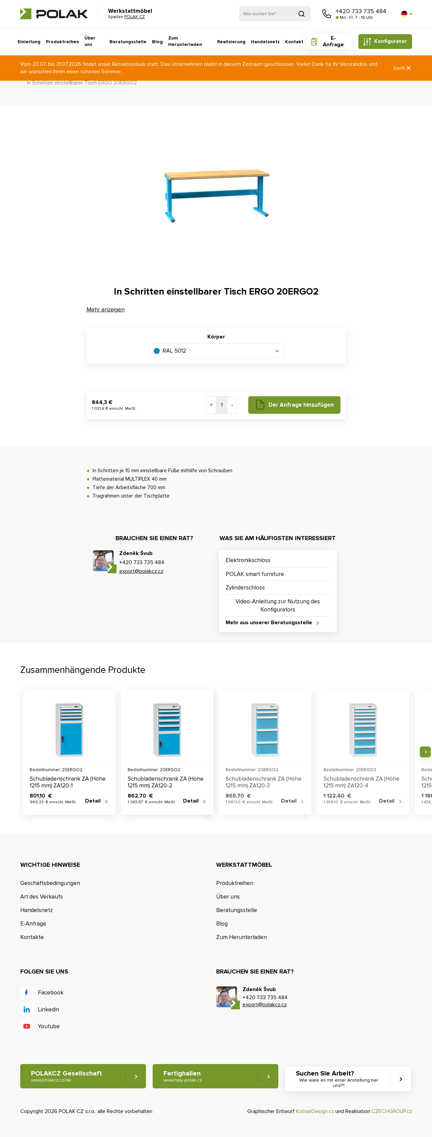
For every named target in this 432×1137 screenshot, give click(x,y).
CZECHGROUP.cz (392, 1111)
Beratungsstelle (128, 42)
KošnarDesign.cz (315, 1111)
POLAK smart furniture (255, 574)
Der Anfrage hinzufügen (301, 404)
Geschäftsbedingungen (50, 883)
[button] (406, 14)
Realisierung (231, 42)
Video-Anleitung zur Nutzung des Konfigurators (277, 605)
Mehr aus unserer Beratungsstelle (269, 623)
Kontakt (294, 42)
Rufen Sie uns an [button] (326, 14)
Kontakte (32, 937)
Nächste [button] (425, 752)
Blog (157, 42)
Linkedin (48, 1009)
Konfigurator (390, 41)
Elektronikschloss (248, 560)
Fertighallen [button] (182, 1076)
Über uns (90, 41)
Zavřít (402, 68)
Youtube (49, 1026)
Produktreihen (62, 42)
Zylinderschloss (245, 587)
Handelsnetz (265, 42)
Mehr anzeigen (105, 309)
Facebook (50, 992)
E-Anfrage (333, 41)
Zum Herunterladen (185, 41)
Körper (216, 336)
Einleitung (29, 42)
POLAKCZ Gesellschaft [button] (66, 1076)
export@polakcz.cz (141, 571)
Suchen (302, 14)
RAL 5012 (170, 350)
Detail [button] (93, 801)
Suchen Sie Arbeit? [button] (339, 1079)
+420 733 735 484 (361, 11)
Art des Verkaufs (41, 896)
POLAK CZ (54, 13)
